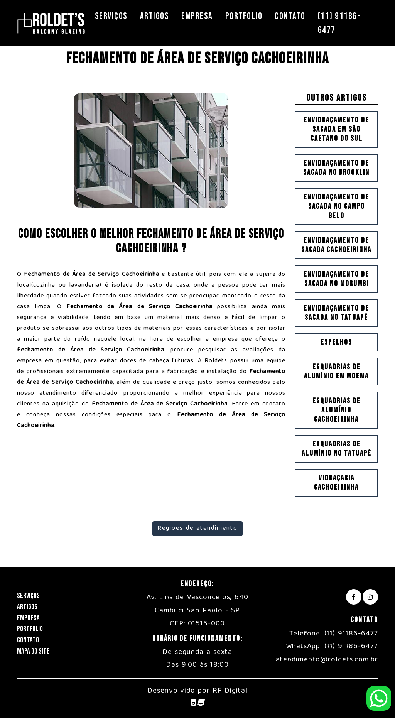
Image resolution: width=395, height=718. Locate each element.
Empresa (197, 16)
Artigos (154, 16)
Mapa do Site (33, 651)
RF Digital (230, 691)
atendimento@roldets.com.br (327, 659)
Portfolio (244, 16)
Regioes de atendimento (197, 528)
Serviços (111, 16)
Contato (290, 16)
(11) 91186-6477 (339, 22)
